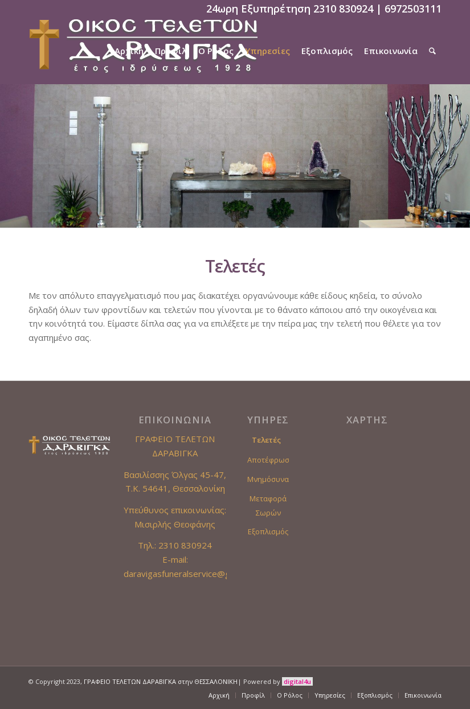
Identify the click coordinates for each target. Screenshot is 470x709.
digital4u (297, 681)
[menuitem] (129, 50)
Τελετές (266, 440)
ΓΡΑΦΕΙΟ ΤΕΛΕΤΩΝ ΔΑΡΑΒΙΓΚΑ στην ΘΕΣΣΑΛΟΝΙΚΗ (161, 681)
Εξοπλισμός (268, 531)
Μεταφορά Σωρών (268, 505)
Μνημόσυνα (268, 479)
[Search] (432, 50)
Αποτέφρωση (268, 460)
